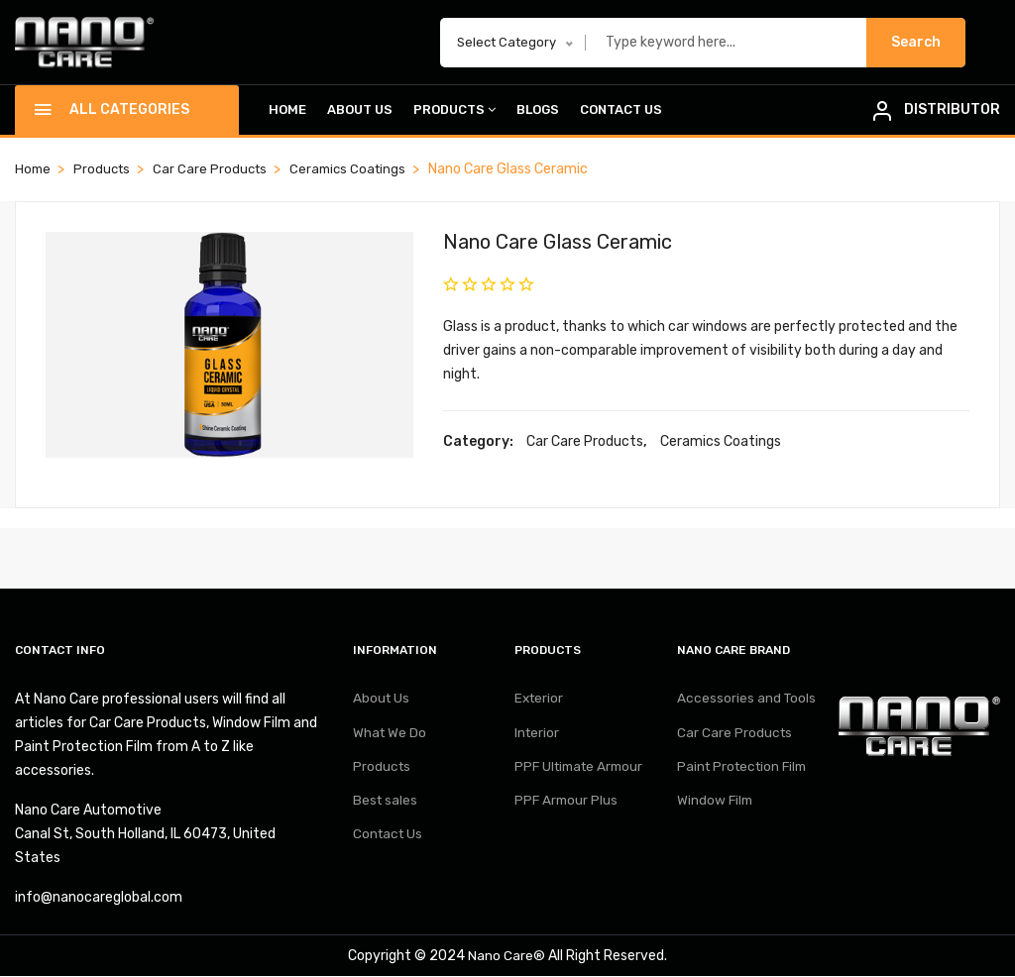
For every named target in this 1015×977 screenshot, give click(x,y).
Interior (537, 736)
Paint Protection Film (746, 773)
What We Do (390, 736)
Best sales (386, 810)
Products (454, 110)
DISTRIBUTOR (952, 109)
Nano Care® (506, 956)
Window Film (716, 810)
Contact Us (621, 110)
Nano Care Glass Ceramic (571, 242)
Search (916, 42)
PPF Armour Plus (567, 810)
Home (287, 110)
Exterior (540, 700)
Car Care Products (216, 170)
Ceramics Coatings (357, 170)
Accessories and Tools (747, 700)
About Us (360, 110)
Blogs (537, 110)
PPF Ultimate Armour (582, 773)
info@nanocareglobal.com (98, 898)
